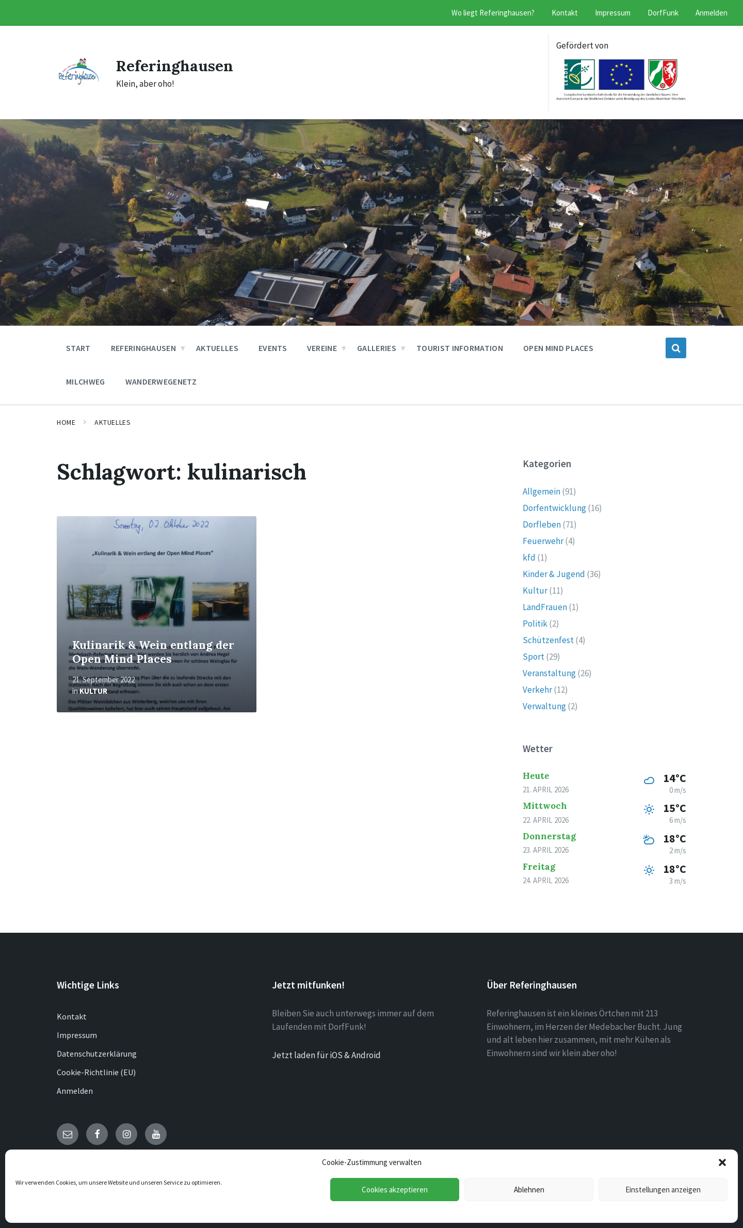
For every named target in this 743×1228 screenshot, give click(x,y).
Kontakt (72, 1016)
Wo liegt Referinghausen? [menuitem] (493, 13)
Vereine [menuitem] (322, 348)
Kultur (93, 691)
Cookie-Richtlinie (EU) (96, 1072)
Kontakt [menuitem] (565, 13)
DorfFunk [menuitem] (663, 13)
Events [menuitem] (273, 348)
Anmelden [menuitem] (712, 13)
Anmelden (75, 1091)
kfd (529, 557)
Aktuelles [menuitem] (217, 348)
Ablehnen (529, 1189)
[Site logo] (79, 81)
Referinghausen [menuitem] (143, 348)
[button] (722, 1162)
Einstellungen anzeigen (663, 1189)
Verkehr (537, 689)
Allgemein (541, 491)
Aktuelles (112, 422)
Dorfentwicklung (554, 508)
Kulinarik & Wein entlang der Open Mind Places (153, 652)
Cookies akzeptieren (395, 1189)
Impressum (77, 1035)
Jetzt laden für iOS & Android (326, 1055)
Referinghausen (175, 65)
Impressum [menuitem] (613, 13)
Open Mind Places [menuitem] (558, 348)
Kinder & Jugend (554, 574)
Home (66, 422)
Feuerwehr (543, 541)
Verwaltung (544, 706)
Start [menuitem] (78, 348)
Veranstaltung (549, 673)
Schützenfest (548, 640)
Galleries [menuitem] (376, 348)
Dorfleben (542, 524)
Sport (533, 656)
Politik (535, 623)
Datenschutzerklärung (97, 1053)
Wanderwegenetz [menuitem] (161, 381)
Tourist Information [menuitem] (459, 348)
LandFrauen (545, 607)
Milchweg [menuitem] (85, 381)
